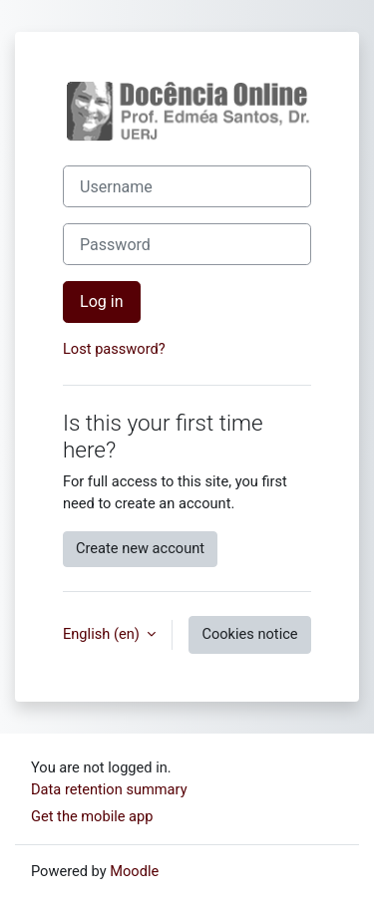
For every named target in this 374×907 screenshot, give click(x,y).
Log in (102, 301)
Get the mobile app (92, 816)
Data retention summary (109, 789)
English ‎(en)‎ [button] (103, 634)
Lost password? (114, 349)
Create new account (140, 548)
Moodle (134, 871)
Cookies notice (249, 634)
